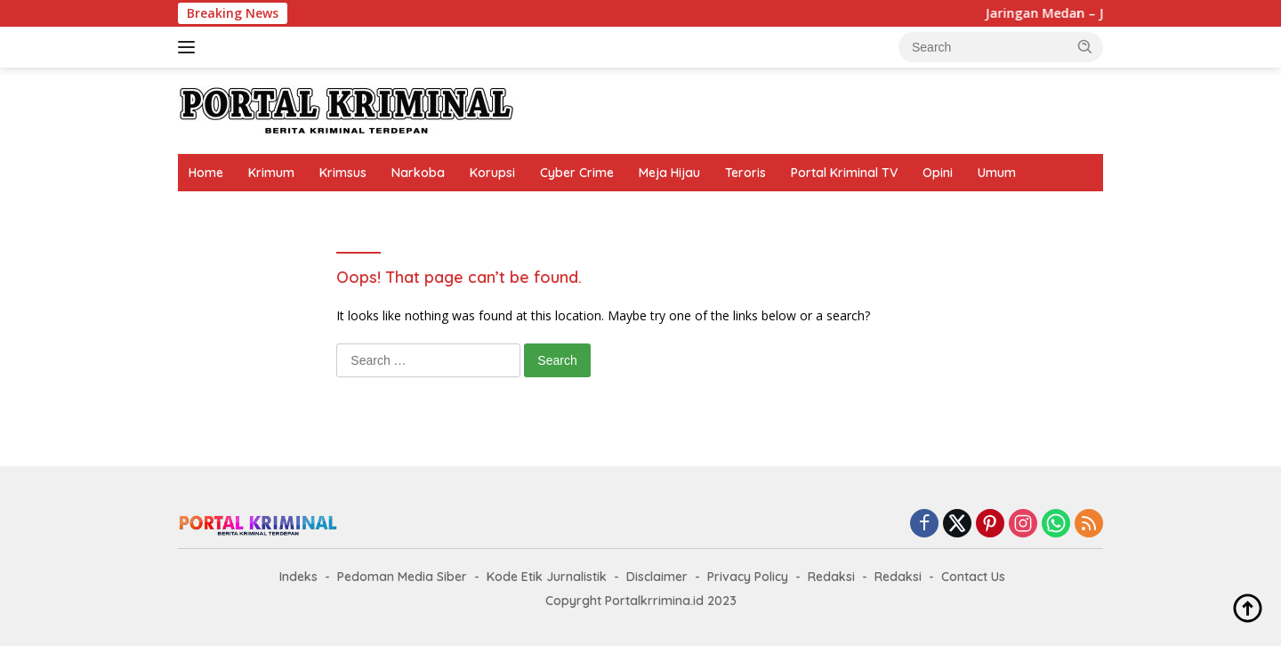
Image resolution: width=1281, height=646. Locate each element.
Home (206, 173)
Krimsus (343, 173)
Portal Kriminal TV (844, 173)
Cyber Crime (577, 173)
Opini (937, 173)
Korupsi (492, 173)
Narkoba (418, 173)
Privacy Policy (747, 577)
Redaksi (831, 577)
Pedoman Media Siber (402, 577)
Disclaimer (657, 577)
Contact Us (973, 577)
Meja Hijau (669, 173)
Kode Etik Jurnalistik (547, 577)
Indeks (298, 577)
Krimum (271, 173)
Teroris (745, 173)
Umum (997, 173)
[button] (1085, 46)
